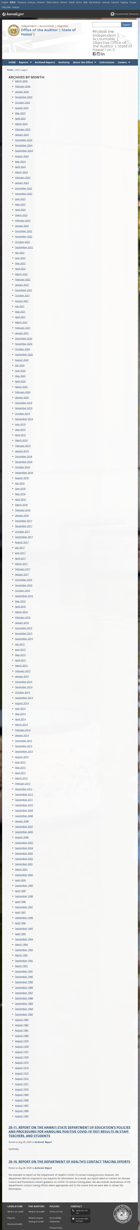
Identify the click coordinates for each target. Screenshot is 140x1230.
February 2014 (22, 710)
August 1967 (22, 1086)
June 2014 (20, 689)
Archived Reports (45, 42)
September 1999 (24, 866)
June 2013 (20, 742)
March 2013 (21, 758)
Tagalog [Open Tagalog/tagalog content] (124, 2)
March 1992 (21, 946)
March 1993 (21, 935)
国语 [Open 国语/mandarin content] (86, 2)
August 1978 (22, 1027)
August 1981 (22, 1010)
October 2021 (22, 276)
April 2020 (20, 361)
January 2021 (22, 313)
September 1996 (24, 898)
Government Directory (127, 14)
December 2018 (23, 437)
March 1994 (21, 925)
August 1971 (22, 1064)
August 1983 (22, 1000)
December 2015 (23, 608)
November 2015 (23, 614)
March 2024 (21, 152)
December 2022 (23, 211)
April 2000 (20, 860)
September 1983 (24, 994)
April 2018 (20, 480)
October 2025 (22, 83)
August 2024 (22, 136)
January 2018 (22, 496)
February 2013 (22, 764)
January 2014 (22, 716)
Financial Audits (14, 1204)
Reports (23, 42)
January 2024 (22, 163)
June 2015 (20, 630)
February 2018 (22, 490)
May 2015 (20, 635)
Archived (39, 1122)
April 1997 (20, 893)
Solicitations (106, 42)
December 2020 (23, 319)
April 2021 (20, 297)
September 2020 (24, 335)
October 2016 (22, 571)
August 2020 (22, 340)
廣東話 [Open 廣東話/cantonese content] (13, 2)
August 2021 (22, 281)
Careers (122, 42)
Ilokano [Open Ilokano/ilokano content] (63, 2)
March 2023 (21, 195)
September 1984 (24, 989)
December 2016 (23, 560)
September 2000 (24, 855)
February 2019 (22, 426)
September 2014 (24, 678)
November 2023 (23, 174)
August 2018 (22, 458)
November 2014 (23, 667)
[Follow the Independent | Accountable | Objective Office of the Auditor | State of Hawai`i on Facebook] (98, 31)
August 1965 (22, 1096)
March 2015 (21, 646)
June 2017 (20, 533)
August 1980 (22, 1016)
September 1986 (24, 978)
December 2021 (23, 270)
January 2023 (22, 206)
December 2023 (23, 168)
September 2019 (24, 399)
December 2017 (23, 501)
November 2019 (23, 388)
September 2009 (24, 791)
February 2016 (22, 598)
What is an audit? (15, 1192)
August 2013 (22, 737)
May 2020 (20, 356)
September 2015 (24, 619)
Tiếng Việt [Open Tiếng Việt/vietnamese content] (6, 7)
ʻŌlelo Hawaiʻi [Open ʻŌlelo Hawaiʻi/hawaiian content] (52, 2)
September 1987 (24, 973)
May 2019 (20, 410)
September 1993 (24, 930)
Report (48, 1122)
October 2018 (22, 447)
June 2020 (20, 351)
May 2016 (20, 581)
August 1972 (22, 1059)
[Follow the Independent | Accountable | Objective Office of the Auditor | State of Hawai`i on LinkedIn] (107, 31)
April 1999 (20, 871)
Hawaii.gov (12, 14)
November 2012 (23, 769)
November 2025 (23, 77)
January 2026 (22, 72)
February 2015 (22, 651)
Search (126, 24)
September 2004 (24, 828)
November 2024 (23, 126)
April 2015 (20, 640)
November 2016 (23, 565)
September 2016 (24, 576)
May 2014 (20, 694)
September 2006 (24, 812)
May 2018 (20, 474)
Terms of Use (56, 1192)
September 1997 (24, 887)
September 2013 (24, 732)
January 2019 (22, 431)
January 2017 (22, 555)
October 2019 (22, 394)
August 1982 (22, 1005)
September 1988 (24, 968)
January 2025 (22, 115)
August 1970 (22, 1069)
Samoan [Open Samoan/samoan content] (106, 2)
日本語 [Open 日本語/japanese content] (72, 2)
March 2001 (21, 850)
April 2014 (20, 699)
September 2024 (24, 131)
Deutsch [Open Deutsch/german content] (41, 2)
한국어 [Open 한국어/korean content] (79, 2)
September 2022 (24, 227)
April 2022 (20, 249)
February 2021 (22, 308)
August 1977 (22, 1032)
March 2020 (21, 367)
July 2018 (19, 463)
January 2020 (22, 378)
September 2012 (24, 775)
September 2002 (24, 839)
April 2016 (20, 587)
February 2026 (22, 67)
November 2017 (23, 506)
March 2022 (21, 254)
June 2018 (20, 469)
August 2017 (22, 522)
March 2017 (21, 544)
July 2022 (19, 233)
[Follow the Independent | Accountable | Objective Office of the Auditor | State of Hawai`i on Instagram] (103, 31)
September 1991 (24, 951)
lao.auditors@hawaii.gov (82, 1200)
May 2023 (20, 184)
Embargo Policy (57, 1214)
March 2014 (21, 705)
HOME (12, 42)
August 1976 (22, 1037)
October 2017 (22, 512)
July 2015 (19, 624)
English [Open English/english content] (5, 2)
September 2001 (24, 844)
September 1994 (24, 919)
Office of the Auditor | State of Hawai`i (48, 32)
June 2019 (20, 404)
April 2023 (20, 190)
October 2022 (22, 222)
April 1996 (20, 903)
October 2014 (22, 673)
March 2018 (21, 485)
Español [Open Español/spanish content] (115, 2)
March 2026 (21, 61)
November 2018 (23, 442)
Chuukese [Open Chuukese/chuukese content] (21, 2)
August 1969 (22, 1075)
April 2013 (20, 753)
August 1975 (22, 1043)
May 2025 (20, 93)
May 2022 (20, 243)
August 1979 (22, 1021)
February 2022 (22, 260)
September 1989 (24, 962)
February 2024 (22, 158)
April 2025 (20, 99)
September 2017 (24, 517)
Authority (64, 42)
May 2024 (20, 142)
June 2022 (20, 238)
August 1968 (22, 1080)
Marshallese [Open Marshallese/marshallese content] (94, 2)
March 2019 (21, 421)
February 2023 (22, 201)
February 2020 (22, 372)
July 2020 (19, 345)
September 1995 (24, 909)
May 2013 (20, 748)
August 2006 (22, 817)
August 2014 (22, 683)
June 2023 (20, 179)
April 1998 (20, 882)
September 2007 (24, 807)
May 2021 (20, 292)
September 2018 (24, 453)
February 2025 (22, 110)
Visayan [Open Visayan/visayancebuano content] (15, 7)
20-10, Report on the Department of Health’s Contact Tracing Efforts (69, 1142)
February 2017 (22, 549)
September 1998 (24, 876)
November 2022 (23, 217)
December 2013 (23, 721)
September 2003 (24, 834)
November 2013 (23, 726)
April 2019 (20, 415)
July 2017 (19, 528)
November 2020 (23, 324)
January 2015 (22, 657)
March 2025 (21, 104)
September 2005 (24, 823)
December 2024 (23, 120)
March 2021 (21, 302)
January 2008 (22, 801)
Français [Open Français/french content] (31, 2)
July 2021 (19, 286)
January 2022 (22, 265)
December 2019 (23, 383)
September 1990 (24, 957)
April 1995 (20, 914)
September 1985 (24, 984)
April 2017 (20, 539)
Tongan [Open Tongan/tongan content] (132, 2)
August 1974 (22, 1048)
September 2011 (24, 780)
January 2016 (22, 603)
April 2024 (20, 147)
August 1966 (22, 1091)
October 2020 (22, 329)
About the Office (83, 42)
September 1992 (24, 941)
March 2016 (21, 592)
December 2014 (23, 662)
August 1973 (22, 1053)
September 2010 (24, 785)
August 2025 (22, 88)
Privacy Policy (56, 1208)
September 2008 (24, 796)
